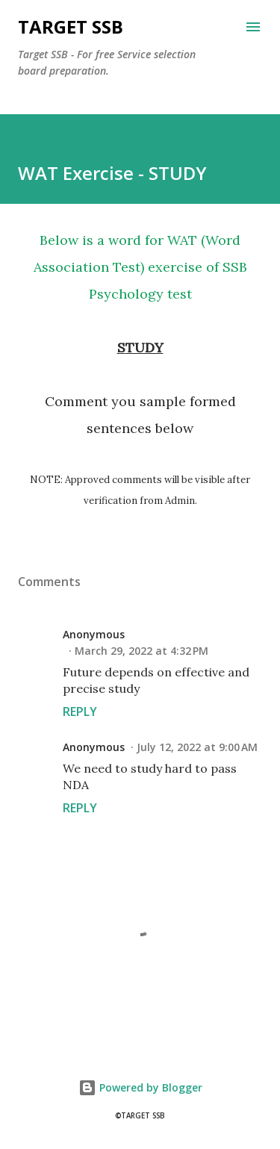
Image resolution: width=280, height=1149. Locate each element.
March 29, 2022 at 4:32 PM (141, 651)
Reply (80, 711)
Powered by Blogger (140, 1087)
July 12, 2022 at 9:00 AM (197, 747)
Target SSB (70, 26)
